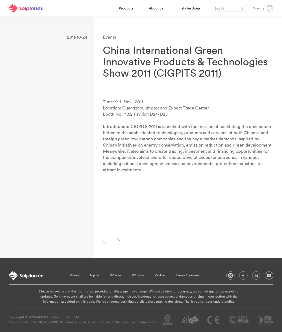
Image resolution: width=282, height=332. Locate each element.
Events (109, 37)
